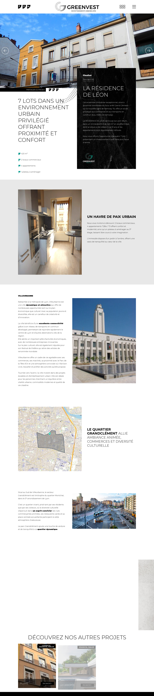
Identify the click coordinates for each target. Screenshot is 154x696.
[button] (134, 6)
